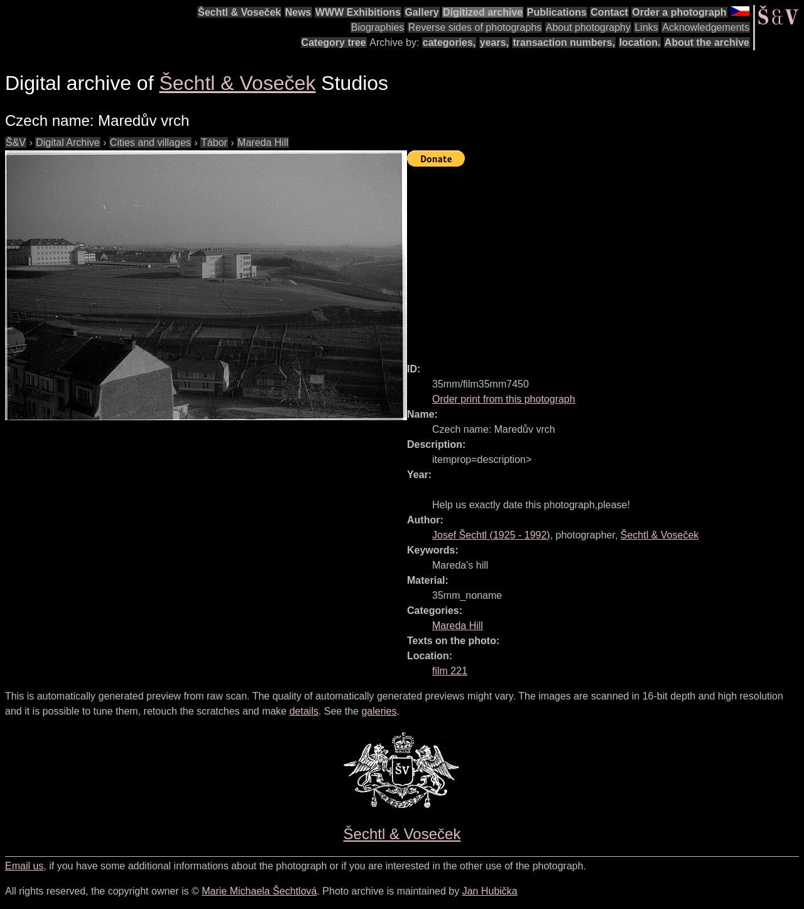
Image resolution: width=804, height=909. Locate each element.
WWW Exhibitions (358, 12)
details (304, 711)
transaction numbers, (564, 42)
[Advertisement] (605, 259)
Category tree (334, 42)
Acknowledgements (705, 27)
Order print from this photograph (503, 399)
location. (640, 42)
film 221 (449, 671)
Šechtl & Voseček (239, 12)
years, (494, 42)
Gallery (421, 12)
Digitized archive (483, 12)
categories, (449, 42)
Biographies (378, 27)
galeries (378, 711)
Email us (24, 866)
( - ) (491, 535)
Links (646, 27)
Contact (609, 12)
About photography (588, 27)
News (298, 12)
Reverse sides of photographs (475, 27)
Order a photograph (679, 12)
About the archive (707, 42)
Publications (557, 12)
